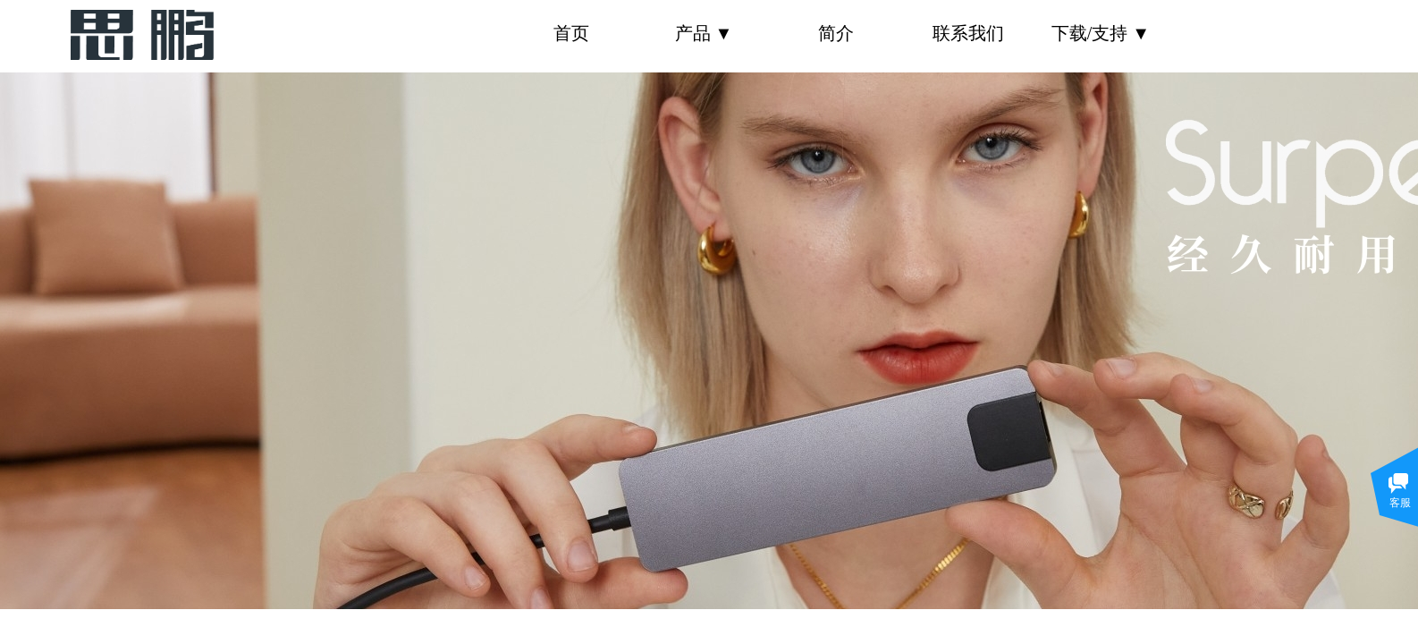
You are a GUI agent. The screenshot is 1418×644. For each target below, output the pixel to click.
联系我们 (968, 33)
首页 (571, 33)
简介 (836, 33)
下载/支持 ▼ (1100, 33)
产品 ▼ (704, 33)
